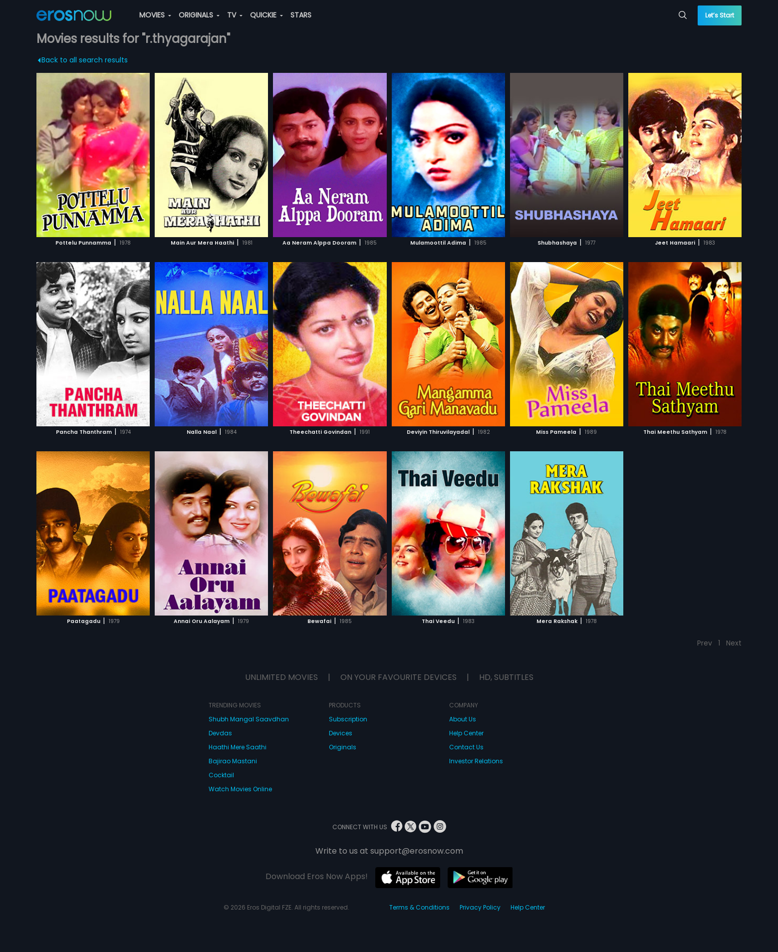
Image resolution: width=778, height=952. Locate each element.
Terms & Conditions (419, 907)
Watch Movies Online (240, 789)
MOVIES (155, 15)
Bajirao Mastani (233, 761)
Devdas (220, 733)
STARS (300, 15)
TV (235, 15)
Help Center (466, 733)
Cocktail (221, 775)
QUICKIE (266, 15)
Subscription (348, 719)
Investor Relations (476, 761)
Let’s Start (719, 15)
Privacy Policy (480, 907)
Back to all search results (83, 60)
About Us (462, 719)
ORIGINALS (199, 15)
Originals (342, 747)
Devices (340, 733)
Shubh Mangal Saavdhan (249, 719)
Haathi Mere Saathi (237, 747)
